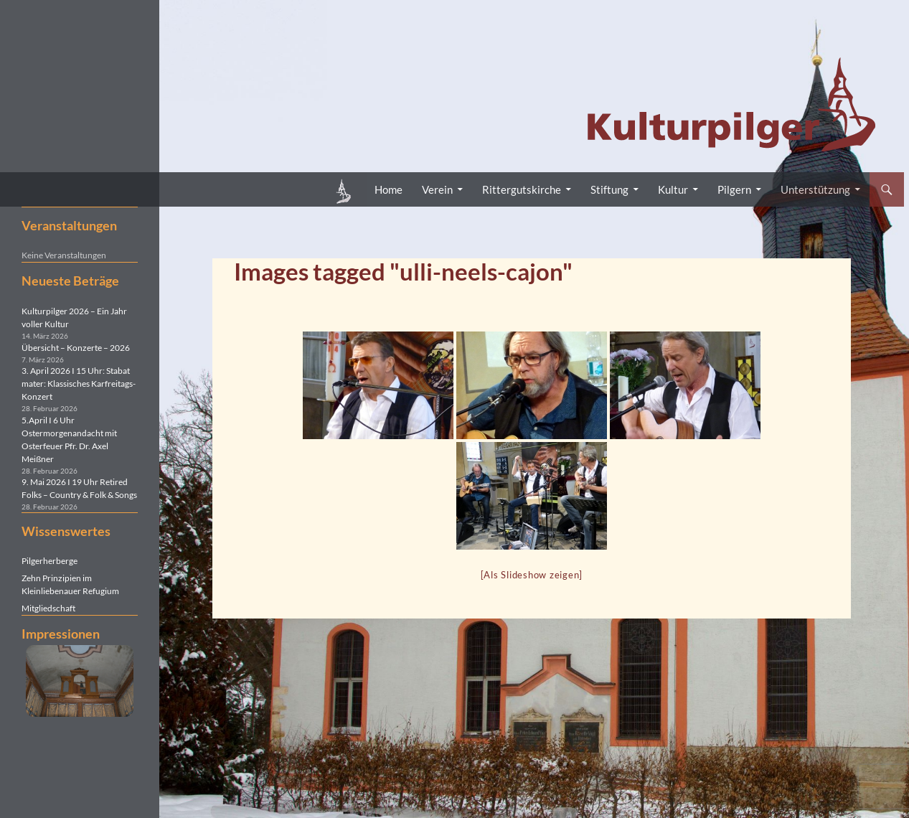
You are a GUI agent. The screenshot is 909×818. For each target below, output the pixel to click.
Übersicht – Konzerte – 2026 (76, 347)
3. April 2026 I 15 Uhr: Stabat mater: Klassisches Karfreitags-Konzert (79, 383)
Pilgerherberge (49, 560)
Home (388, 189)
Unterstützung (815, 189)
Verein (437, 189)
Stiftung (609, 189)
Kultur (673, 189)
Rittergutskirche (521, 189)
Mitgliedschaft (48, 608)
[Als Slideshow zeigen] (532, 574)
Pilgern (734, 189)
